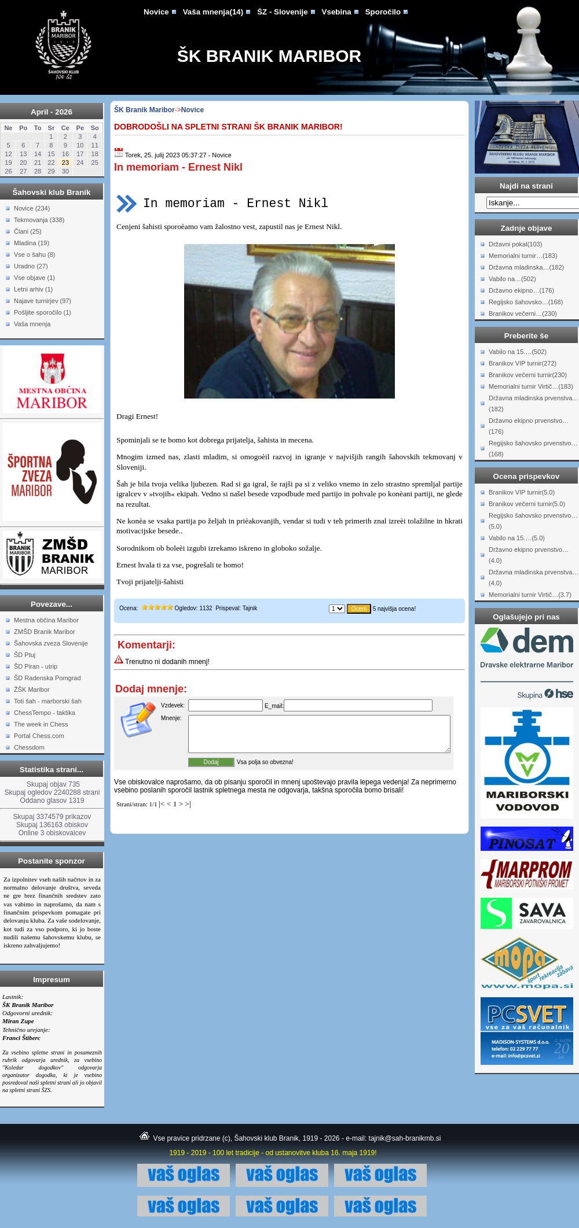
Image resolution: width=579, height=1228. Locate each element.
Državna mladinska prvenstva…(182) (533, 403)
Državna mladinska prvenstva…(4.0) (533, 578)
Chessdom (29, 747)
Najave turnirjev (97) (42, 300)
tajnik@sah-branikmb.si (405, 1138)
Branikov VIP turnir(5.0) (522, 492)
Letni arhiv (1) (33, 289)
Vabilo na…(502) (512, 278)
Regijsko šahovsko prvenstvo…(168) (533, 449)
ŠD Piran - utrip (35, 666)
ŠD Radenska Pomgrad (47, 677)
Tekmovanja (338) (39, 219)
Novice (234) (32, 208)
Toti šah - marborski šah (48, 701)
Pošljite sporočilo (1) (42, 312)
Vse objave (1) (34, 277)
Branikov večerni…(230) (523, 313)
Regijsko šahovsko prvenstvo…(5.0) (533, 521)
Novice (156, 12)
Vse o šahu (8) (35, 254)
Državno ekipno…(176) (521, 290)
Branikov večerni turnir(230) (528, 374)
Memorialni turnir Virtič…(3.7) (530, 594)
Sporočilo (383, 12)
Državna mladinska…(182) (526, 267)
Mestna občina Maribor (46, 620)
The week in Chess (41, 724)
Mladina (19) (31, 242)
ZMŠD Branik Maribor (44, 631)
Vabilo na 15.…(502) (518, 351)
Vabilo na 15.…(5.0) (517, 537)
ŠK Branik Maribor (269, 55)
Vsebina (336, 12)
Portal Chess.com (39, 735)
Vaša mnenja (32, 323)
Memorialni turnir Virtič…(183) (531, 386)
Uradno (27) (31, 266)
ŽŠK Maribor (32, 689)
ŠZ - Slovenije (282, 12)
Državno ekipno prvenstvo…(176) (529, 426)
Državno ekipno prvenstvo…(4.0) (529, 555)
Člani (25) (28, 231)
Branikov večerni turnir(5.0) (527, 503)
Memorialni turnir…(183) (523, 255)
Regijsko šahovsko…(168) (526, 301)
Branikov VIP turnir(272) (522, 363)
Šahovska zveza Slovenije (51, 643)
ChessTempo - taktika (44, 712)
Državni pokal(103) (515, 244)
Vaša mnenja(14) (213, 12)
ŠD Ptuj (24, 654)
